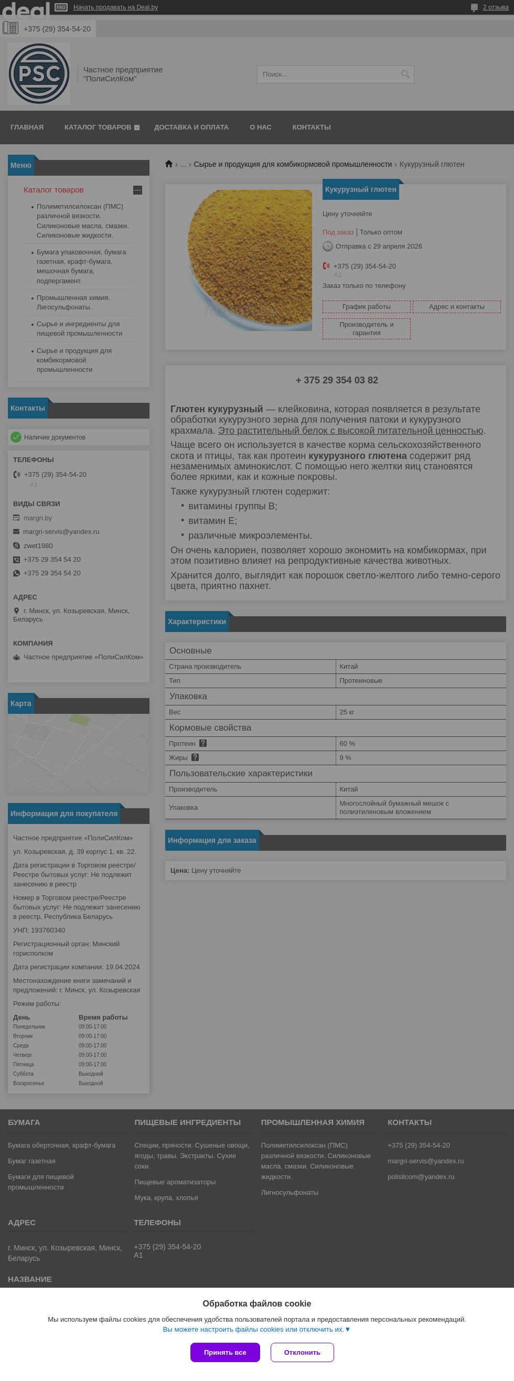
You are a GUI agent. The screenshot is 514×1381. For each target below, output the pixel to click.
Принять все (225, 1352)
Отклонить (302, 1352)
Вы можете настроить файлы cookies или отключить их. (253, 1329)
